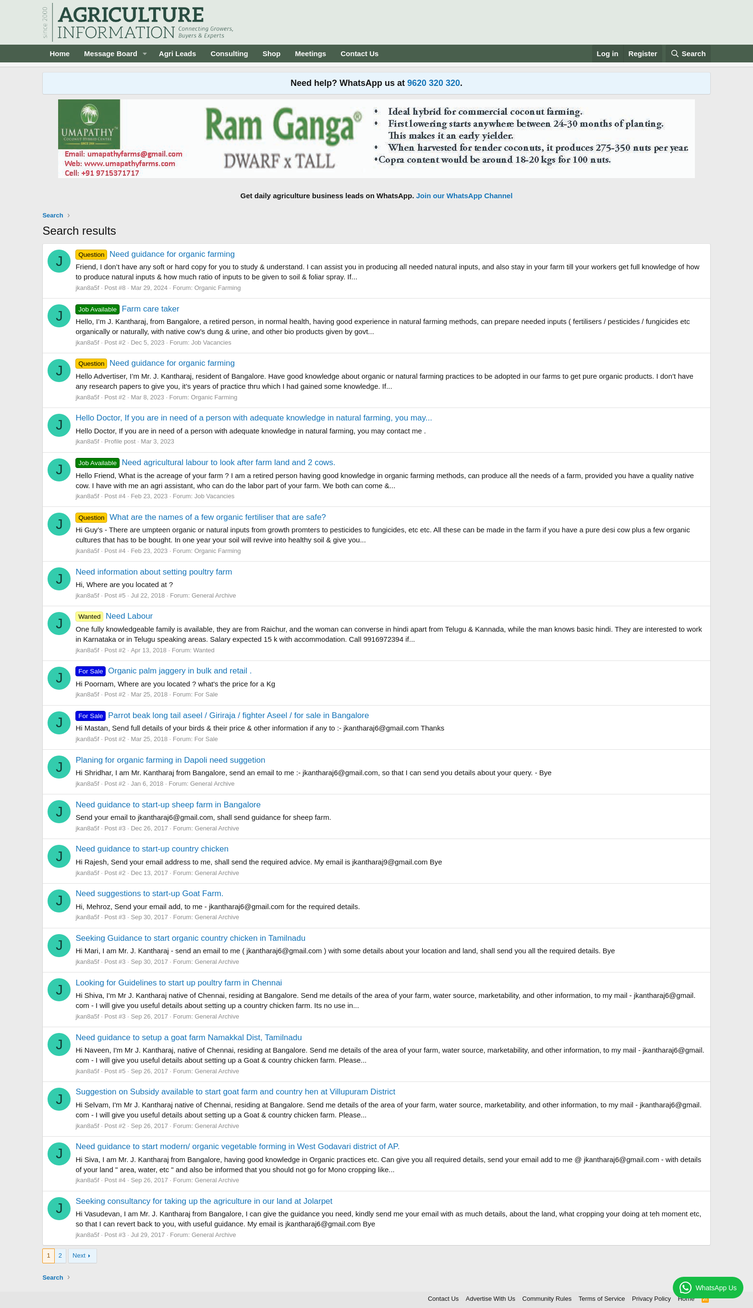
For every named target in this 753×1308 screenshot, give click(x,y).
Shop (272, 53)
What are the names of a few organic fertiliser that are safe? (200, 517)
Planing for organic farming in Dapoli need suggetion (170, 760)
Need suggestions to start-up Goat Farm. (149, 893)
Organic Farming (217, 287)
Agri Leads (177, 53)
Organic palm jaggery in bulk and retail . (163, 670)
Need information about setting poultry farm (153, 571)
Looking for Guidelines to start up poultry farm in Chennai (178, 982)
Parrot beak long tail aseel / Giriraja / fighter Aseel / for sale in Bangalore (222, 715)
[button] (145, 53)
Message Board (110, 53)
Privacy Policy (651, 1298)
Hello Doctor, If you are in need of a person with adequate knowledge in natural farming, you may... (253, 417)
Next (79, 1255)
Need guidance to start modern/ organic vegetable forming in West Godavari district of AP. (237, 1146)
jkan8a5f (87, 287)
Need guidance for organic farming (154, 254)
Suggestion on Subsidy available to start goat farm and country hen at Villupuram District (235, 1091)
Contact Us (359, 53)
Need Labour (114, 616)
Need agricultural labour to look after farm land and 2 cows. (205, 462)
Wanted (203, 650)
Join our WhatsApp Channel (464, 196)
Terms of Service (602, 1298)
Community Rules (547, 1298)
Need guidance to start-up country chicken (151, 848)
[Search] (688, 53)
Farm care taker (127, 308)
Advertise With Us (490, 1298)
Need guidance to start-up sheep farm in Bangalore (168, 804)
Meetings (310, 53)
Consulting (229, 53)
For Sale (206, 694)
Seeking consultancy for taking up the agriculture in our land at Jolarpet (203, 1201)
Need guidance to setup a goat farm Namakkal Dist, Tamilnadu (188, 1037)
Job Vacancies (211, 342)
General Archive (214, 595)
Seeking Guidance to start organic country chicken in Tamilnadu (190, 938)
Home (59, 53)
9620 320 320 (433, 83)
